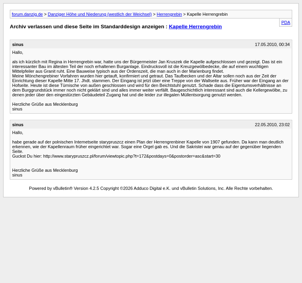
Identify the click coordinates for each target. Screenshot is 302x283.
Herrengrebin (169, 14)
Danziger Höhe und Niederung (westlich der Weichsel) (100, 14)
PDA (285, 22)
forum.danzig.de (27, 14)
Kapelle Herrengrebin (195, 26)
